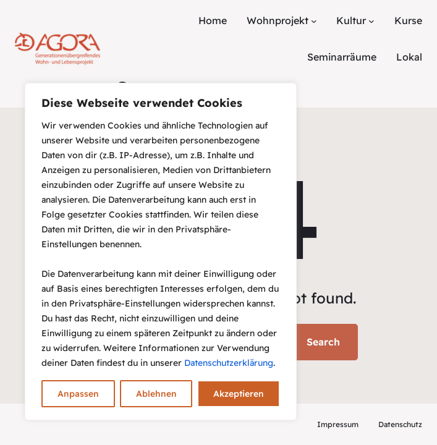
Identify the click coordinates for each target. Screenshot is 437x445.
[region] (161, 251)
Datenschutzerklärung (228, 362)
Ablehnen (156, 393)
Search (323, 342)
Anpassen (78, 393)
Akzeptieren (238, 393)
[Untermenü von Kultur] (371, 21)
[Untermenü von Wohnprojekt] (314, 21)
